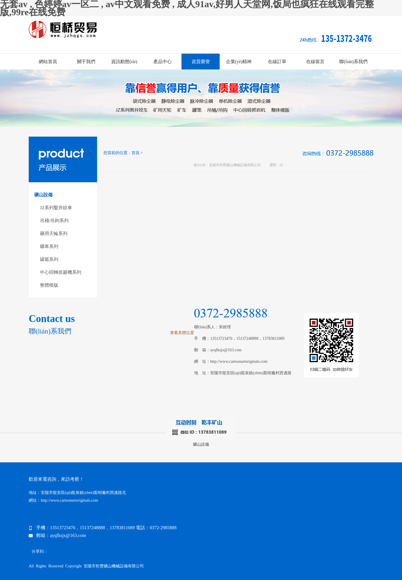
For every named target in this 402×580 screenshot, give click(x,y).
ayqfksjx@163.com (226, 350)
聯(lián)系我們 (353, 61)
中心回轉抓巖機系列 (60, 272)
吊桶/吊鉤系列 (54, 220)
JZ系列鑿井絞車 (56, 207)
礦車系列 (49, 246)
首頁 (136, 153)
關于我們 (86, 61)
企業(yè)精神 (239, 61)
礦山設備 (201, 444)
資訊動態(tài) (124, 61)
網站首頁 (48, 61)
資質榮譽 (201, 61)
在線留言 (315, 61)
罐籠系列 (49, 259)
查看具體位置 (182, 333)
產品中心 (162, 61)
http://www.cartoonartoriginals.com (239, 361)
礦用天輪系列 (53, 233)
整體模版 (49, 285)
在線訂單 (277, 61)
